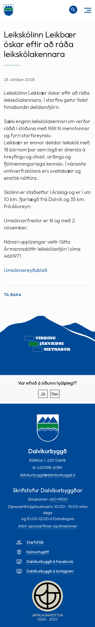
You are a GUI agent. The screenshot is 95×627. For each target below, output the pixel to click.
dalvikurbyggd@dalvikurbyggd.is (47, 474)
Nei (54, 394)
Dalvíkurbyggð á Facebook (49, 561)
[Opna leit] (73, 10)
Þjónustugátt (37, 551)
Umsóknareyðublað (25, 270)
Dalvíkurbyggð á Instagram (49, 571)
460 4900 (58, 499)
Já (43, 394)
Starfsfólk (35, 542)
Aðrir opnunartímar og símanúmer (47, 525)
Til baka (13, 294)
